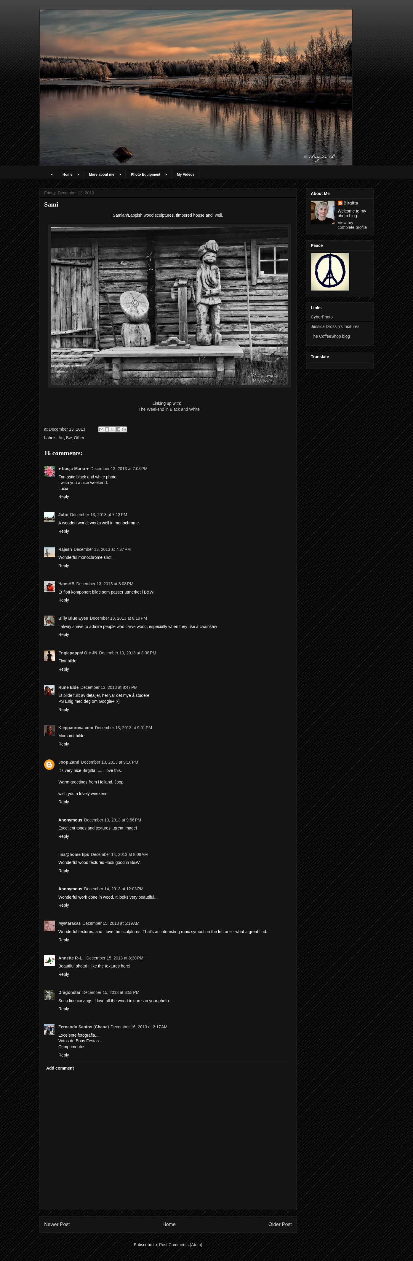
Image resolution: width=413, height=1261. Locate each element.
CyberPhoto (322, 317)
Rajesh (65, 549)
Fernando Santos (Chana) (83, 1026)
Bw (69, 437)
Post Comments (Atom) (180, 1244)
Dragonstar (69, 992)
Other (79, 437)
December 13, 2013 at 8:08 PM (104, 583)
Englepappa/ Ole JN (77, 653)
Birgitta (351, 203)
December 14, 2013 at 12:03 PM (113, 888)
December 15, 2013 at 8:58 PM (111, 992)
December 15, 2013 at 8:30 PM (114, 958)
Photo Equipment (145, 174)
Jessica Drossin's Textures (335, 326)
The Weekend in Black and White (169, 409)
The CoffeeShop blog (330, 336)
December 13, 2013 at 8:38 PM (127, 653)
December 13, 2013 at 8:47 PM (108, 687)
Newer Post (57, 1224)
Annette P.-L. (71, 958)
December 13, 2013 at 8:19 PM (118, 618)
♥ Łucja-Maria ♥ (73, 468)
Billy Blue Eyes (73, 618)
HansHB (66, 583)
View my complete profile (352, 225)
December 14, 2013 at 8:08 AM (119, 854)
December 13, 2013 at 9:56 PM (112, 820)
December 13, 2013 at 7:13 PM (98, 514)
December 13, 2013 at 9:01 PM (123, 727)
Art (61, 437)
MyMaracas (69, 923)
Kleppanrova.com (75, 727)
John (63, 514)
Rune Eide (68, 687)
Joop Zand (68, 762)
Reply (63, 496)
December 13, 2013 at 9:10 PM (109, 762)
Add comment (60, 1068)
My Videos (185, 174)
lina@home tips (73, 854)
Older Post (280, 1224)
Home (67, 174)
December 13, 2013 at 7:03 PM (119, 468)
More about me (101, 174)
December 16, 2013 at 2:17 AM (139, 1026)
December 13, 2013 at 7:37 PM (102, 549)
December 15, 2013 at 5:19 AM (111, 923)
